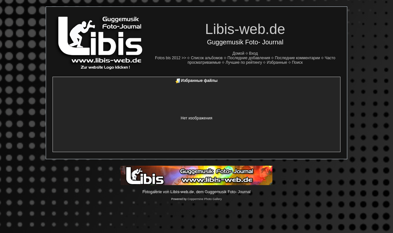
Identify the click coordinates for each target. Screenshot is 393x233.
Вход (253, 53)
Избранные (277, 62)
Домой (238, 53)
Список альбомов (207, 58)
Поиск (297, 62)
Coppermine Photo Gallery (204, 199)
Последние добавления (248, 58)
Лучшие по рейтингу (244, 62)
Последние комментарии (297, 58)
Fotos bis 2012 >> (170, 58)
